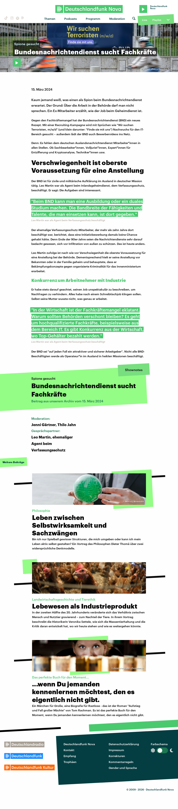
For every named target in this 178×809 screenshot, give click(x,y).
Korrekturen (117, 756)
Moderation (117, 18)
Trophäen (70, 762)
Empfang (70, 756)
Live (144, 19)
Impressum (116, 750)
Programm (93, 18)
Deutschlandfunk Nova (79, 744)
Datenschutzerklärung (124, 744)
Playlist (156, 19)
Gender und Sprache (123, 767)
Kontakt (69, 750)
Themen (49, 18)
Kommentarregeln (121, 762)
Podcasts (70, 18)
